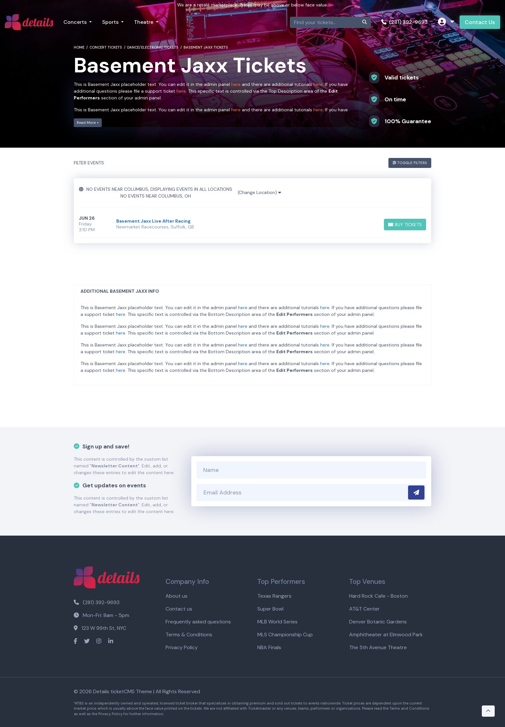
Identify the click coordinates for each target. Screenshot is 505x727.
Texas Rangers (274, 596)
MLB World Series (277, 621)
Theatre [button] (144, 22)
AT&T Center (364, 608)
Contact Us (480, 22)
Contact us (179, 608)
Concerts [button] (75, 22)
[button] (446, 22)
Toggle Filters (410, 163)
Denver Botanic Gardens (378, 621)
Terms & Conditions (189, 634)
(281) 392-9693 (404, 22)
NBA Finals (269, 647)
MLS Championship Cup (285, 634)
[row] (252, 224)
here (236, 84)
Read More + (88, 122)
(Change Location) (259, 192)
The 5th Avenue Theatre (378, 647)
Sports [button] (111, 22)
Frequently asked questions (198, 621)
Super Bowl (270, 608)
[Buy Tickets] (405, 224)
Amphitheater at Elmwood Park (386, 634)
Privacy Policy (182, 647)
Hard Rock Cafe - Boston (378, 596)
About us (176, 596)
